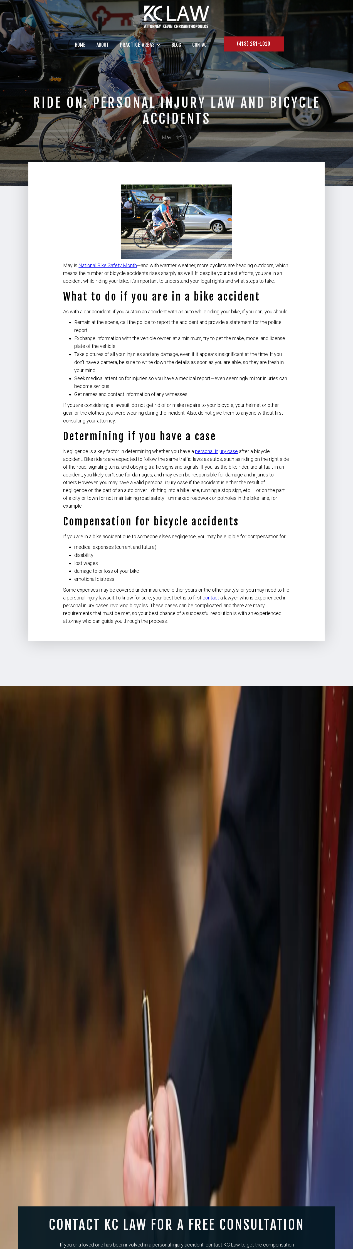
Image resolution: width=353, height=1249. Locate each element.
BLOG (176, 45)
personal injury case (216, 451)
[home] (176, 17)
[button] (140, 44)
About (103, 45)
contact (200, 45)
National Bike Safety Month (107, 265)
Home (80, 45)
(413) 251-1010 (253, 44)
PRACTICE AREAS (137, 45)
